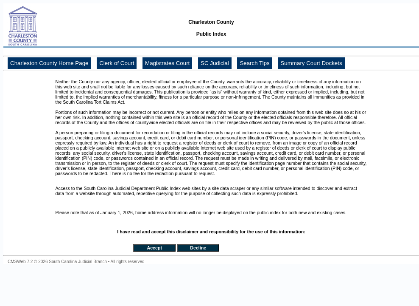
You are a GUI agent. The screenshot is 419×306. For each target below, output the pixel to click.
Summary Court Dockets (311, 63)
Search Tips (254, 63)
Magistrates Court (167, 63)
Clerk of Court (116, 63)
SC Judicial (215, 63)
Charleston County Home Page (49, 63)
